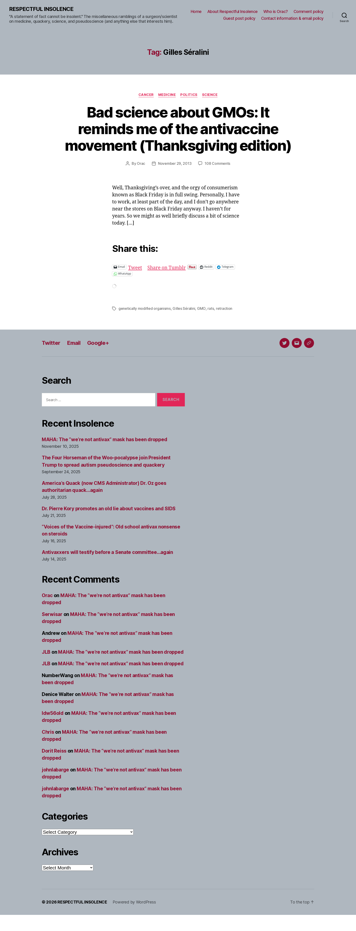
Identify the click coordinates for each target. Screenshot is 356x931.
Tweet (135, 283)
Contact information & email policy (292, 18)
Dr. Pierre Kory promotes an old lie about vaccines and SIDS (109, 525)
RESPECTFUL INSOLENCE (41, 9)
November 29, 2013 (174, 180)
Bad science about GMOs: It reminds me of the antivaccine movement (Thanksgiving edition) (178, 137)
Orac (141, 180)
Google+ (98, 359)
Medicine (167, 95)
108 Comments (217, 180)
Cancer (145, 95)
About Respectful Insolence (232, 11)
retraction (224, 325)
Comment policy (309, 11)
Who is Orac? (275, 11)
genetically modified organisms (145, 325)
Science (210, 95)
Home (196, 11)
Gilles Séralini (184, 325)
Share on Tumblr (166, 283)
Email (73, 359)
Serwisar (52, 630)
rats (210, 325)
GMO (201, 325)
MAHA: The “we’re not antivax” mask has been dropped (104, 455)
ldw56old (53, 729)
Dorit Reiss (54, 767)
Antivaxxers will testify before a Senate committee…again (107, 568)
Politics (189, 95)
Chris (48, 748)
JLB (46, 668)
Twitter (51, 359)
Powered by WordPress (134, 918)
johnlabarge (55, 786)
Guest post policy (239, 18)
